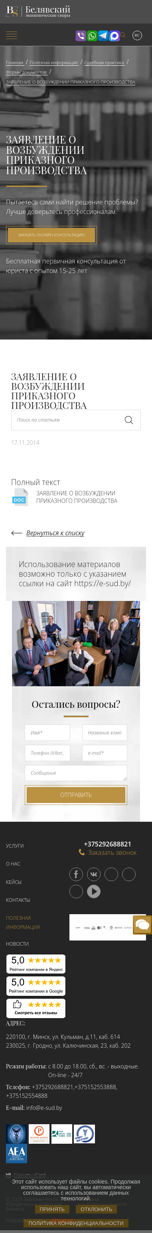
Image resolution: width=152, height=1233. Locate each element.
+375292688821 (52, 1087)
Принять (52, 1209)
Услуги (15, 845)
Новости (17, 943)
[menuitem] (25, 36)
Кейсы (14, 882)
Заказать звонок (108, 852)
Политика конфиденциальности (75, 1223)
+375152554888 (26, 1095)
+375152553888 (95, 1087)
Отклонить (96, 1209)
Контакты (18, 900)
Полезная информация (23, 922)
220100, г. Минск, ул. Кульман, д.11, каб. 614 (63, 1037)
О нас (13, 863)
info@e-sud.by (44, 1107)
